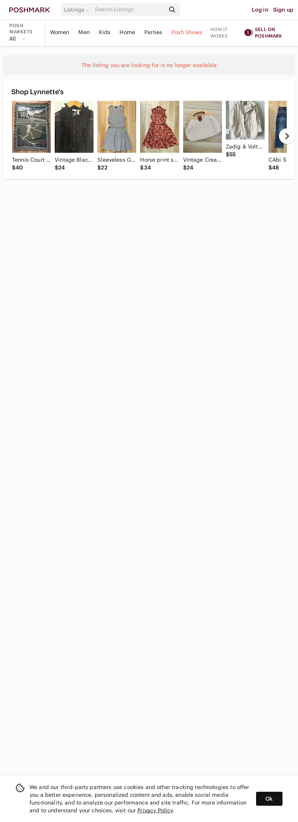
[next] (287, 136)
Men (83, 32)
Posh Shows (187, 32)
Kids (105, 32)
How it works (219, 32)
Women (59, 32)
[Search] (129, 9)
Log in (260, 9)
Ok (269, 798)
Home (127, 32)
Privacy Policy (155, 810)
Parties (153, 32)
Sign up (283, 9)
